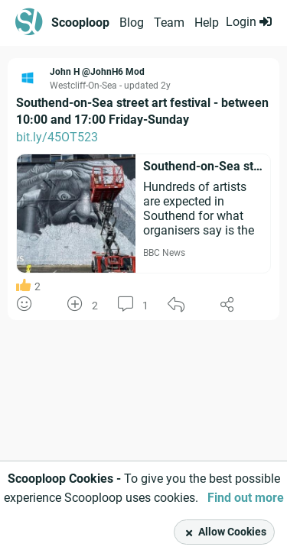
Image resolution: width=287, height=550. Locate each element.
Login (249, 22)
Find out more (245, 497)
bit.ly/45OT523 (57, 137)
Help (206, 22)
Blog (131, 22)
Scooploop (80, 22)
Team (169, 22)
